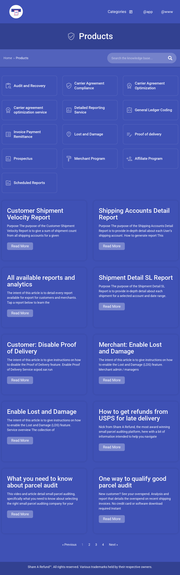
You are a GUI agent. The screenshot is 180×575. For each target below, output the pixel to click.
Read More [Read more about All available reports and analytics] (20, 313)
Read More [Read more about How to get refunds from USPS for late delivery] (112, 447)
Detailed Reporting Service (85, 109)
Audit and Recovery (25, 85)
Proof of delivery (143, 134)
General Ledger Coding (149, 110)
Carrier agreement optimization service (26, 109)
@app (148, 12)
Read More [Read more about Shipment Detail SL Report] (112, 306)
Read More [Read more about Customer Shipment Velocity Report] (20, 246)
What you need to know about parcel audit (40, 482)
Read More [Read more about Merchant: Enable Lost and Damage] (112, 380)
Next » (113, 544)
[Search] (170, 58)
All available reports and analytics (41, 281)
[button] (120, 12)
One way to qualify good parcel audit (132, 482)
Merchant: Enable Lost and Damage (130, 348)
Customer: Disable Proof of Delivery (41, 348)
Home (8, 58)
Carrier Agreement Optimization (145, 85)
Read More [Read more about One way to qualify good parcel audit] (112, 519)
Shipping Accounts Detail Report (134, 214)
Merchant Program (85, 158)
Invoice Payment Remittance (23, 134)
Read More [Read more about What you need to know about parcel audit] (20, 514)
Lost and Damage (84, 134)
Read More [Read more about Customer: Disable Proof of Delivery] (20, 380)
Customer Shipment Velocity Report (35, 214)
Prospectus (19, 158)
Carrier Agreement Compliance (85, 85)
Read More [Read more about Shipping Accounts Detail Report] (112, 246)
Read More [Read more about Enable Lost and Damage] (20, 440)
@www (167, 12)
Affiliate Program (144, 158)
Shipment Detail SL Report (136, 277)
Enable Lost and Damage (41, 411)
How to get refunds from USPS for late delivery (133, 415)
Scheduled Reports (25, 183)
